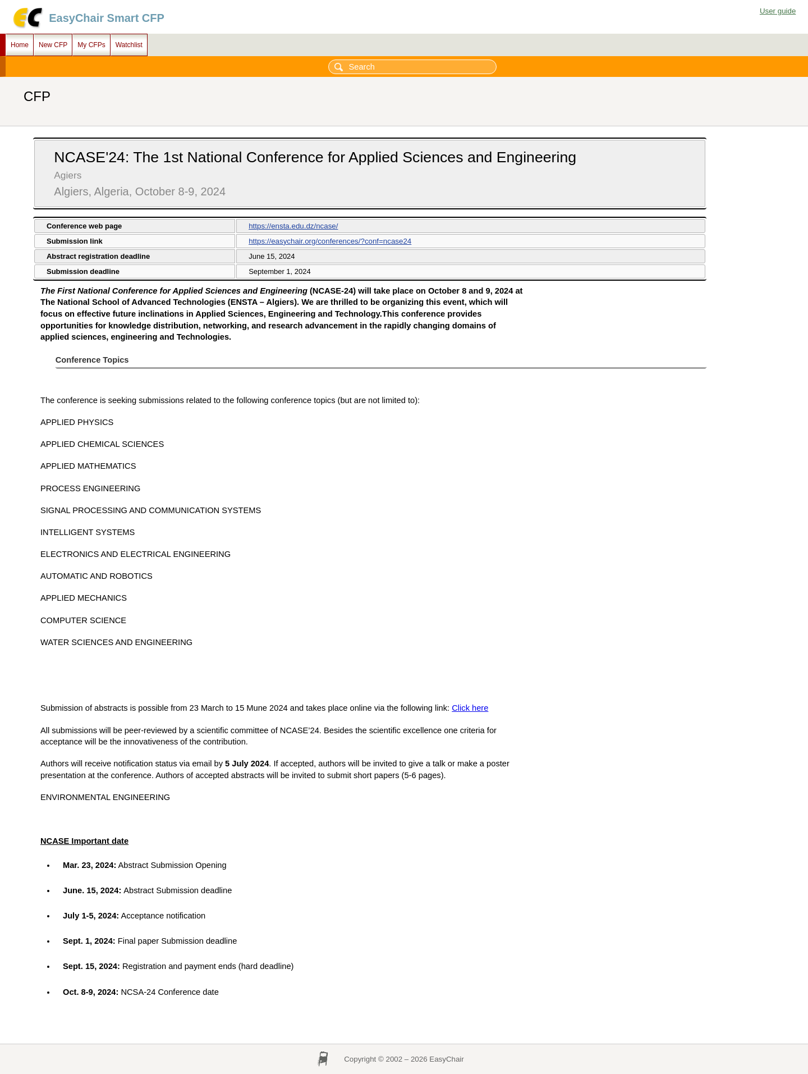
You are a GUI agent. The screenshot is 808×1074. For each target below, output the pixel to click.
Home (20, 45)
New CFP (53, 45)
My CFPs (91, 45)
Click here (470, 707)
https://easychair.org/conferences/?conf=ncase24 (330, 241)
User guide (778, 11)
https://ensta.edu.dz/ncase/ (293, 226)
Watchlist (129, 45)
